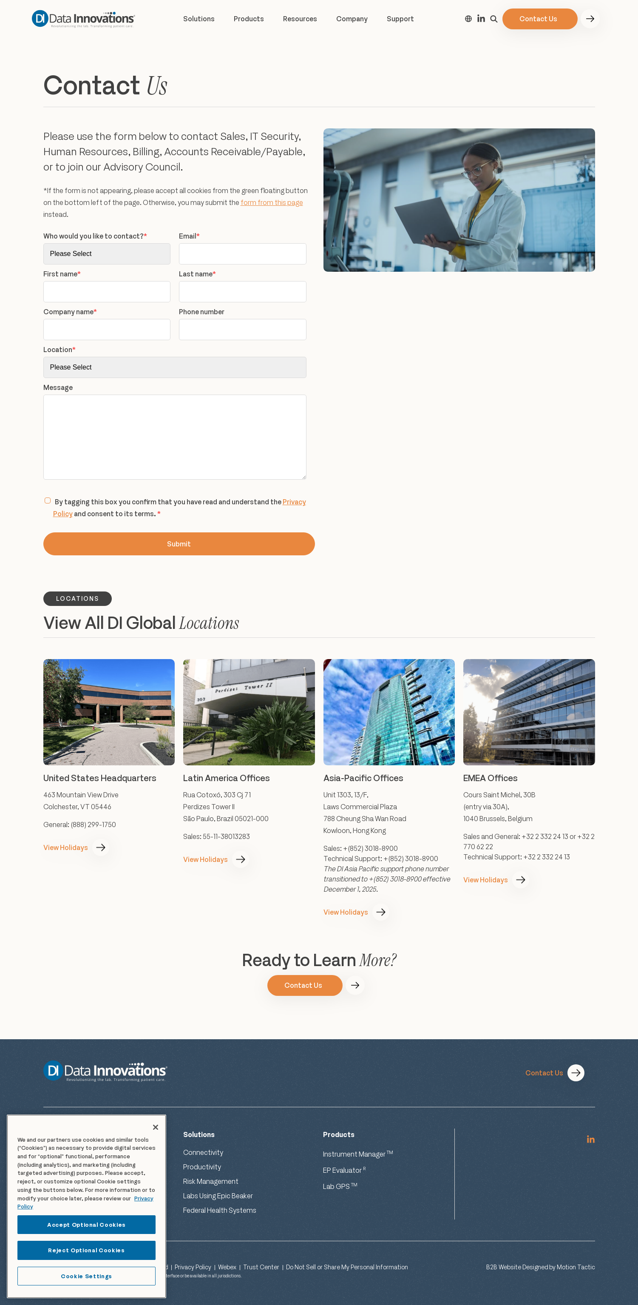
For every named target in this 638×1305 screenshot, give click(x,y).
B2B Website (503, 1267)
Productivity (202, 1167)
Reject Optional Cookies (86, 1250)
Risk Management (210, 1181)
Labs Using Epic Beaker (218, 1195)
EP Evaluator (344, 1170)
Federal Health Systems (219, 1210)
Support (400, 18)
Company (352, 18)
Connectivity (203, 1152)
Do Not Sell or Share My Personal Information (347, 1267)
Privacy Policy (193, 1267)
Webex (227, 1267)
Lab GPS (340, 1186)
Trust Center (261, 1267)
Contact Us (538, 18)
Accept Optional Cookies (86, 1224)
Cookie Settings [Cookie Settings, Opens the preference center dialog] (86, 1276)
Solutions (199, 18)
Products (249, 18)
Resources (300, 18)
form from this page (272, 202)
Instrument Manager (358, 1154)
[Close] (155, 1127)
